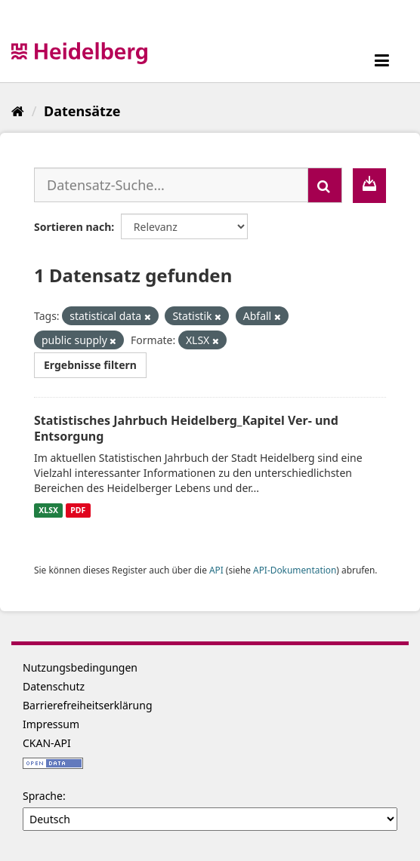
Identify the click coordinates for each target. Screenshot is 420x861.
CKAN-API (47, 743)
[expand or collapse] (381, 60)
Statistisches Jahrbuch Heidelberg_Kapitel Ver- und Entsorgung (186, 428)
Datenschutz (54, 686)
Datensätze (82, 111)
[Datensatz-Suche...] (171, 185)
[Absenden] (324, 185)
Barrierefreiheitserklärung (88, 705)
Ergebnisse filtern (90, 365)
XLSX (48, 510)
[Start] (17, 111)
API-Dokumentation (294, 570)
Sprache (43, 796)
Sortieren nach (72, 227)
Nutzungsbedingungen (80, 667)
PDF (77, 510)
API (216, 570)
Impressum (51, 724)
